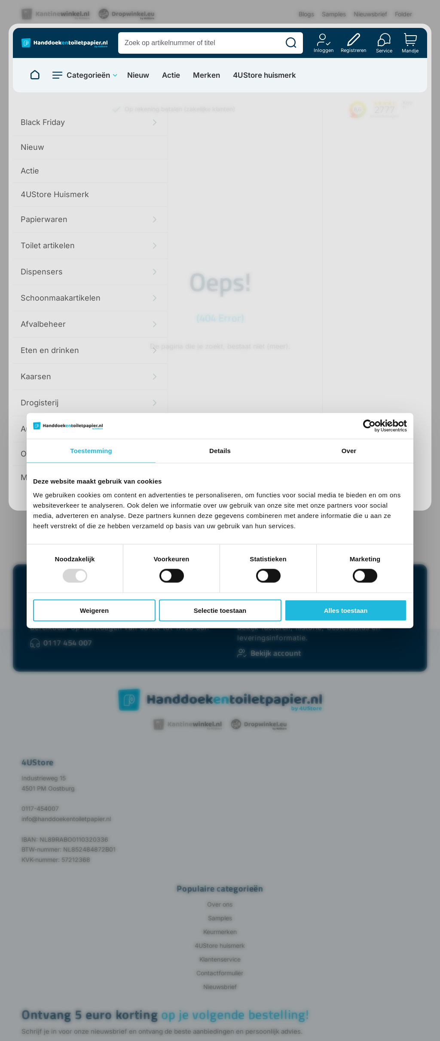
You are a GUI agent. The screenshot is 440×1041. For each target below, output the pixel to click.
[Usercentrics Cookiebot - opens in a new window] (369, 426)
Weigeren (94, 610)
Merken (206, 75)
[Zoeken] (291, 43)
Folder (403, 14)
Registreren (354, 50)
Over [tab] (349, 450)
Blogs (306, 14)
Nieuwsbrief (370, 14)
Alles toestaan (346, 610)
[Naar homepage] (35, 75)
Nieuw (138, 75)
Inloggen (324, 50)
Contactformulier (219, 973)
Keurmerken (220, 931)
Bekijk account (276, 653)
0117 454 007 (67, 642)
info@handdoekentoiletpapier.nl (66, 818)
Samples (334, 14)
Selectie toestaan (220, 610)
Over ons (219, 904)
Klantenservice (220, 959)
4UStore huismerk (264, 75)
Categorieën (88, 75)
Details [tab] (220, 450)
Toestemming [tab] (91, 450)
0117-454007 (40, 808)
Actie (171, 75)
